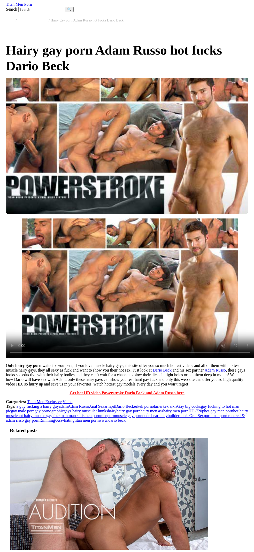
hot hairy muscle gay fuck (39, 415)
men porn (92, 415)
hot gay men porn (218, 411)
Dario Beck (162, 370)
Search (11, 9)
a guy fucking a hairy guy (38, 406)
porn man (212, 415)
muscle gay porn (128, 415)
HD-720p (196, 411)
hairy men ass (152, 411)
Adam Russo (215, 370)
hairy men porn (176, 411)
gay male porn (23, 411)
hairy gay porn (128, 411)
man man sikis (72, 415)
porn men (227, 415)
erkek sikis (168, 406)
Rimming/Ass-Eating (56, 420)
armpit (109, 406)
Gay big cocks (189, 406)
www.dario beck (112, 420)
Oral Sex (196, 415)
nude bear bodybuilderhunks (165, 415)
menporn (107, 415)
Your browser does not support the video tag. (130, 288)
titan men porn (86, 420)
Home (10, 20)
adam (63, 406)
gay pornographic (49, 411)
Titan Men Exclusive (33, 20)
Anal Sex (96, 406)
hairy (112, 411)
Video (67, 401)
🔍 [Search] (69, 9)
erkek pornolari (146, 406)
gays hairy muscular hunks (86, 411)
